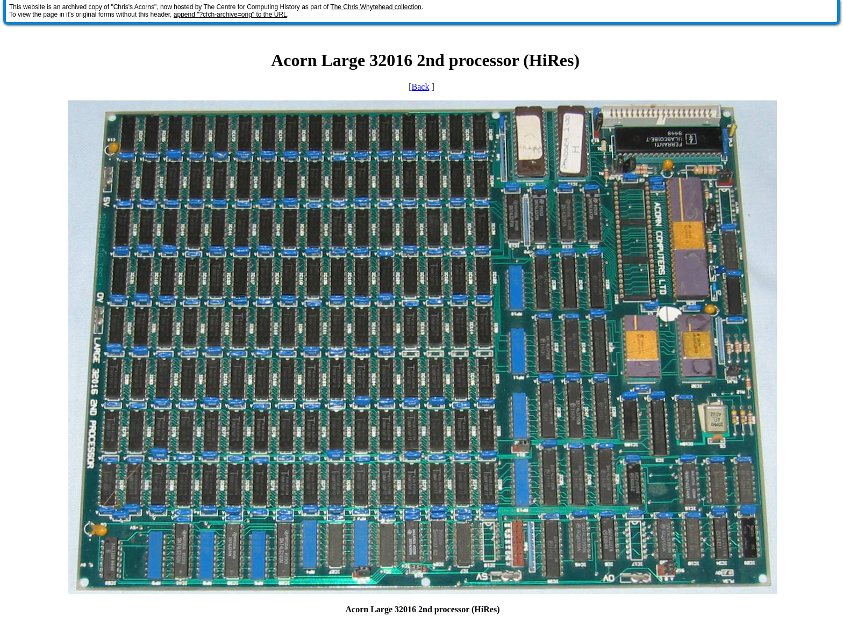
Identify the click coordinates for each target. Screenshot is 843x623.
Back (421, 86)
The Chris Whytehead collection (375, 7)
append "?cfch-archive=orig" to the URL (230, 14)
